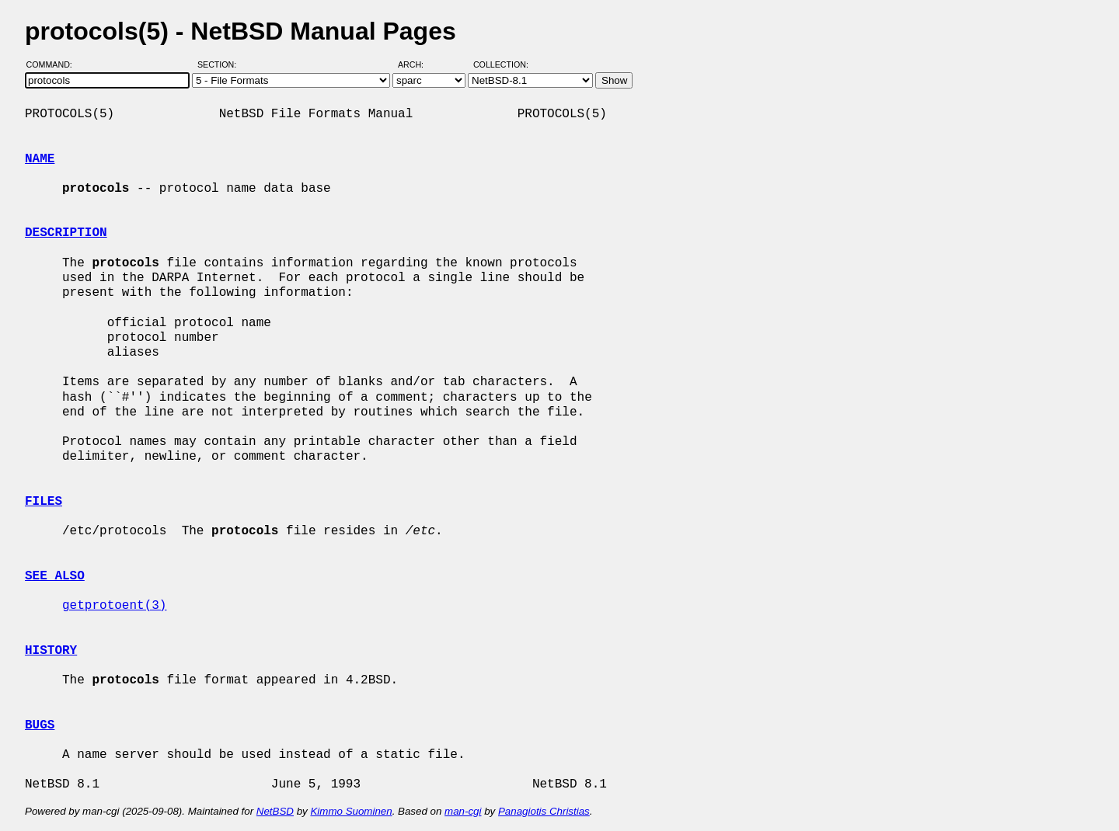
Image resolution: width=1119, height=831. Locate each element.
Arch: (417, 64)
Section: (220, 64)
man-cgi (462, 811)
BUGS (39, 725)
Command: (54, 64)
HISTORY (51, 650)
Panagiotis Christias (544, 811)
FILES (43, 501)
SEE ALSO (55, 576)
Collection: (500, 64)
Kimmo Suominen (351, 811)
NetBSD (275, 811)
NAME (39, 159)
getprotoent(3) (114, 605)
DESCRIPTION (66, 233)
